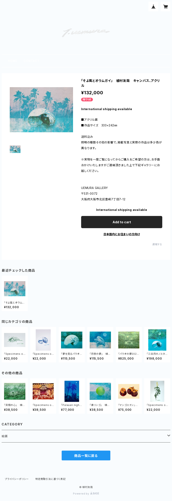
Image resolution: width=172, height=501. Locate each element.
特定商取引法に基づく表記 (50, 478)
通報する (157, 244)
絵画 (5, 436)
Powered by (86, 493)
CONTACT (32, 61)
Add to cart (122, 222)
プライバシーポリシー (17, 478)
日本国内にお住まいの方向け (121, 234)
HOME (12, 61)
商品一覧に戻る (86, 456)
